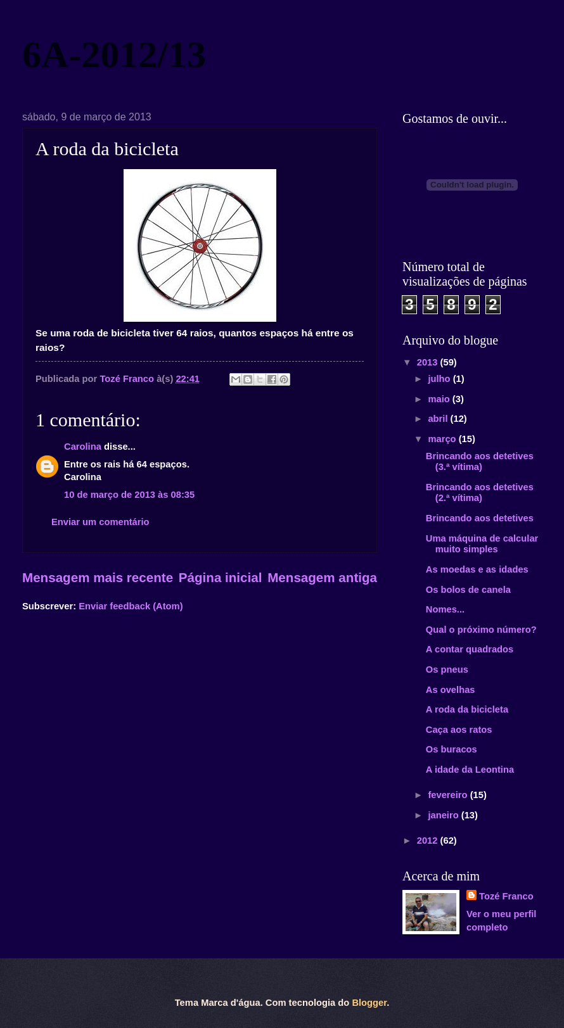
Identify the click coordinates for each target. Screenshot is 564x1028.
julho (440, 379)
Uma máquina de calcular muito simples (482, 544)
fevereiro (449, 795)
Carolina (82, 446)
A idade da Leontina (470, 770)
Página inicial (220, 577)
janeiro (444, 815)
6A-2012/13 (114, 54)
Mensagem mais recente (97, 577)
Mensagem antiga (322, 577)
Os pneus (447, 669)
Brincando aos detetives (480, 518)
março (443, 439)
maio (440, 399)
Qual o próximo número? (481, 630)
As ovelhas (450, 690)
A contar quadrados (469, 649)
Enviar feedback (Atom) (131, 606)
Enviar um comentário (100, 522)
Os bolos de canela (468, 590)
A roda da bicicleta (467, 709)
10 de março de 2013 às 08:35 (129, 495)
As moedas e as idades (477, 569)
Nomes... (445, 609)
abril (439, 419)
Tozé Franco (506, 896)
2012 (428, 840)
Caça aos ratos (459, 730)
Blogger (369, 1003)
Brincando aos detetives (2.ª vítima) (480, 493)
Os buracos (451, 749)
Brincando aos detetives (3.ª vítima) (480, 462)
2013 (428, 362)
